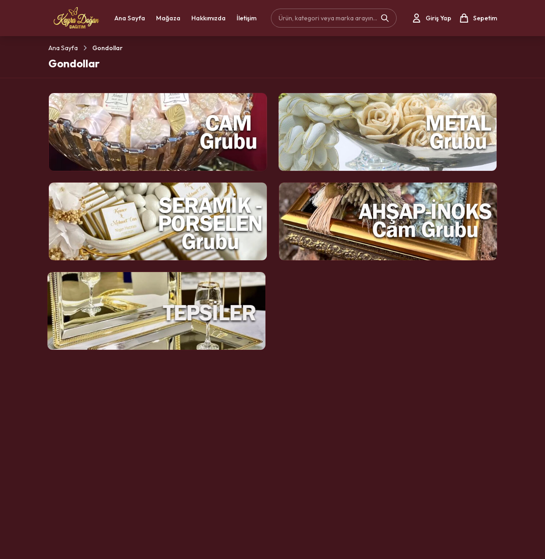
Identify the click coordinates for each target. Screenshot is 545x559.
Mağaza (168, 18)
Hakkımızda (208, 18)
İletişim (246, 18)
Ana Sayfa (129, 18)
